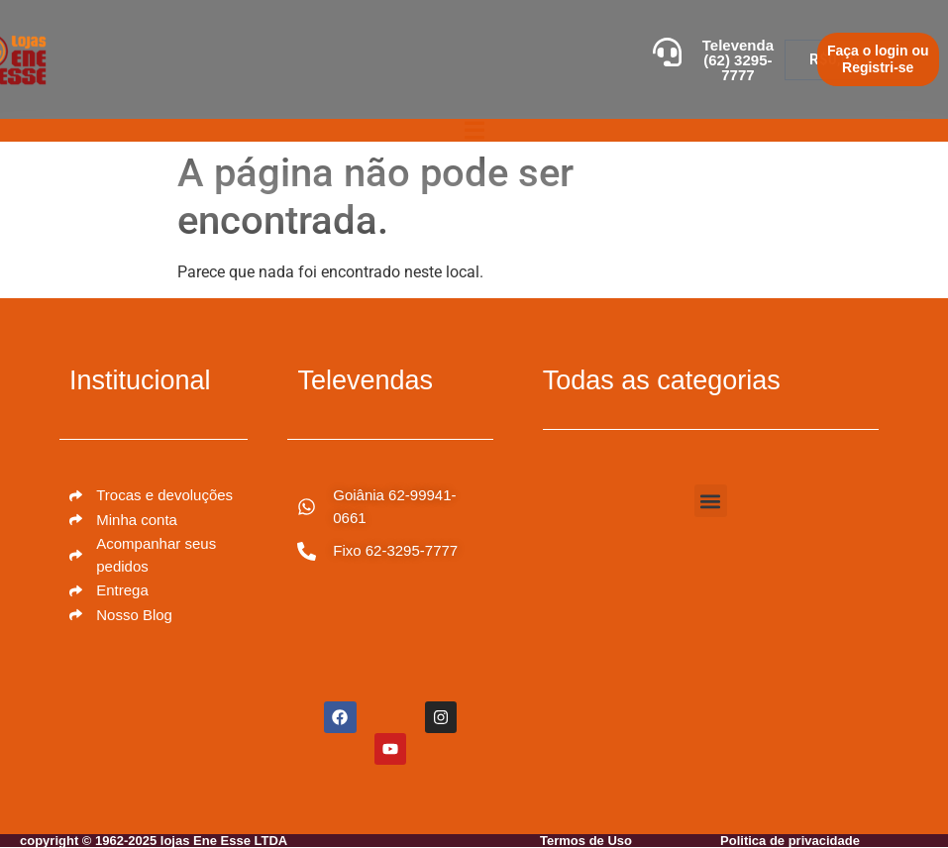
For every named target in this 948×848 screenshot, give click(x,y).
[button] (710, 500)
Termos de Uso (586, 840)
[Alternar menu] (474, 130)
